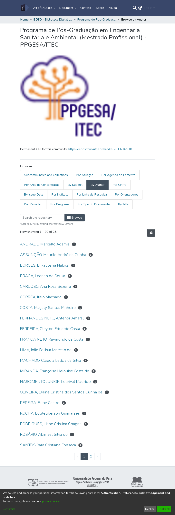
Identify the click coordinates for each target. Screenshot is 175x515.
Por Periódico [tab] (33, 204)
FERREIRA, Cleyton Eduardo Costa (50, 328)
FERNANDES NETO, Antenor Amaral (52, 318)
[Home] (24, 8)
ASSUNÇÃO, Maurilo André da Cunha (53, 254)
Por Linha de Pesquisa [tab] (91, 194)
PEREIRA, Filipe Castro (39, 402)
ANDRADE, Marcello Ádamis (45, 244)
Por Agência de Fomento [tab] (118, 175)
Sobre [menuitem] (100, 8)
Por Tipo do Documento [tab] (93, 204)
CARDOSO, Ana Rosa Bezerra (45, 286)
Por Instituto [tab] (59, 194)
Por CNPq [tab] (119, 185)
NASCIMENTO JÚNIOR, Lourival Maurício (55, 381)
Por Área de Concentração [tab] (42, 185)
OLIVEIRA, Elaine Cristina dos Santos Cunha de (61, 392)
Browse (74, 218)
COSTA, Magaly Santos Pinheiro (48, 307)
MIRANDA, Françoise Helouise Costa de (54, 371)
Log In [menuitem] (148, 8)
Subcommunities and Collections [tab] (46, 175)
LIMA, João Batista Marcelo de (46, 350)
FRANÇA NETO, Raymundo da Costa (51, 339)
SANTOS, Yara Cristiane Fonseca (48, 445)
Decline (150, 509)
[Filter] (42, 217)
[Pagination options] (151, 233)
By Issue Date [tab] (33, 194)
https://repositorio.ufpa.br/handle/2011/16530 (100, 149)
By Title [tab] (123, 204)
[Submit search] (134, 7)
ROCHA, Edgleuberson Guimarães (50, 413)
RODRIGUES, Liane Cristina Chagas (50, 424)
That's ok (164, 509)
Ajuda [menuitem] (113, 8)
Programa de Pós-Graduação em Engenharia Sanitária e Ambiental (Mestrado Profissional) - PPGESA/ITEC (96, 19)
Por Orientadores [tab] (126, 194)
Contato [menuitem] (85, 8)
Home (24, 19)
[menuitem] (43, 8)
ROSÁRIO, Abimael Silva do (44, 434)
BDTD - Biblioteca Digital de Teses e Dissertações (53, 19)
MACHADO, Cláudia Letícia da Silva (50, 360)
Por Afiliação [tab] (84, 175)
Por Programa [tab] (59, 204)
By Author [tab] (97, 185)
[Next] (97, 456)
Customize (9, 509)
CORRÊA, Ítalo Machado (41, 297)
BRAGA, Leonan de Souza (42, 276)
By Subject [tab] (75, 185)
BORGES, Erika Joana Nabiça (44, 265)
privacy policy (50, 501)
